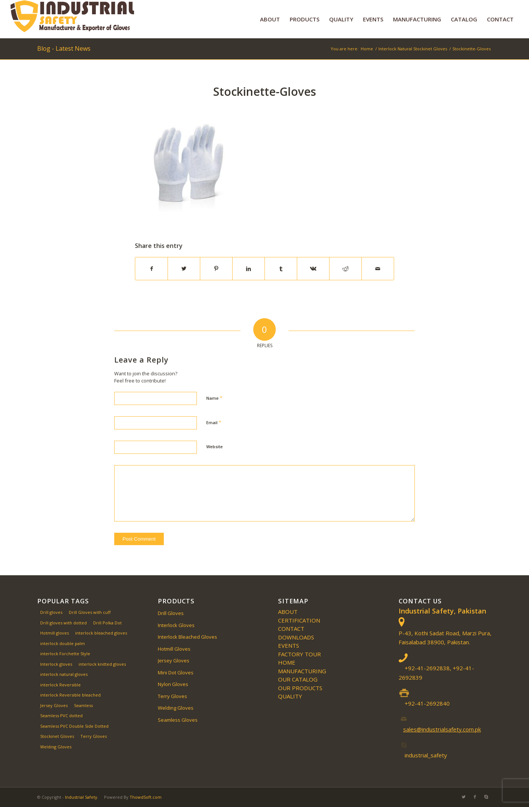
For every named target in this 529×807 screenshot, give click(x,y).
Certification (299, 620)
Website (214, 446)
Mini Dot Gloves (175, 672)
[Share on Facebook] (151, 268)
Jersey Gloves (54, 705)
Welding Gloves (55, 747)
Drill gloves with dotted (63, 623)
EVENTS (288, 645)
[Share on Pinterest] (216, 268)
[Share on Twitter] (184, 268)
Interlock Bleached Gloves (187, 636)
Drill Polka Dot (107, 623)
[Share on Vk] (313, 268)
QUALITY (290, 696)
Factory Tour (299, 654)
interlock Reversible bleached (70, 695)
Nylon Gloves (173, 684)
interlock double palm (62, 643)
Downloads (296, 637)
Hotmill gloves (54, 633)
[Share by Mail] (378, 268)
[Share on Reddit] (345, 268)
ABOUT (288, 611)
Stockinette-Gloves (264, 91)
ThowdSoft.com (146, 797)
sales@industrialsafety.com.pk (442, 729)
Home (286, 662)
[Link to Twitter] (463, 796)
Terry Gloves (93, 736)
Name (214, 397)
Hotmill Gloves (174, 648)
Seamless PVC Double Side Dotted (74, 726)
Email (213, 422)
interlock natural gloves (64, 674)
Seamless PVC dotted (61, 715)
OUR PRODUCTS (300, 688)
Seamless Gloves (178, 719)
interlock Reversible (60, 685)
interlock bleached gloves (101, 633)
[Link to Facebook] (475, 796)
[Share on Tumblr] (281, 268)
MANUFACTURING (302, 671)
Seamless (83, 705)
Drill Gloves (171, 613)
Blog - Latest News (64, 48)
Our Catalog (297, 679)
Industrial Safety (81, 797)
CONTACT (291, 628)
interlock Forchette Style (65, 653)
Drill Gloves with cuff (89, 612)
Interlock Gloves (176, 625)
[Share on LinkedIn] (248, 268)
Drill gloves (51, 612)
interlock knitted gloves (102, 664)
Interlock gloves (56, 664)
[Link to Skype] (486, 796)
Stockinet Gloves (57, 736)
